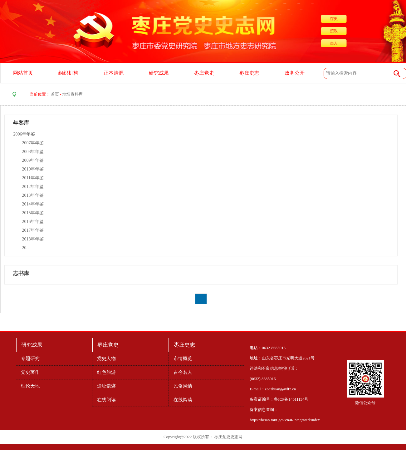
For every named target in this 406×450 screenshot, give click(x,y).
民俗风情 (183, 385)
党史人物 (106, 358)
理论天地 (30, 385)
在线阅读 (106, 399)
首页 (55, 94)
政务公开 (295, 73)
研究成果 (159, 73)
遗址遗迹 (106, 385)
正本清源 (114, 73)
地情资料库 (72, 94)
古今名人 (183, 372)
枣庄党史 (204, 73)
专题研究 (30, 358)
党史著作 (30, 372)
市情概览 (183, 358)
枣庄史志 (249, 73)
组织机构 (68, 73)
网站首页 (23, 73)
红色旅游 (106, 372)
